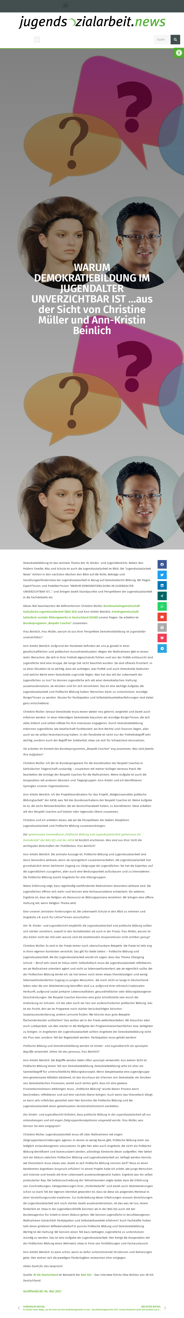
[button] (65, 5)
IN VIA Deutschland (45, 1275)
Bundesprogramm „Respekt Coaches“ (47, 623)
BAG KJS (86, 1275)
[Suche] (175, 39)
